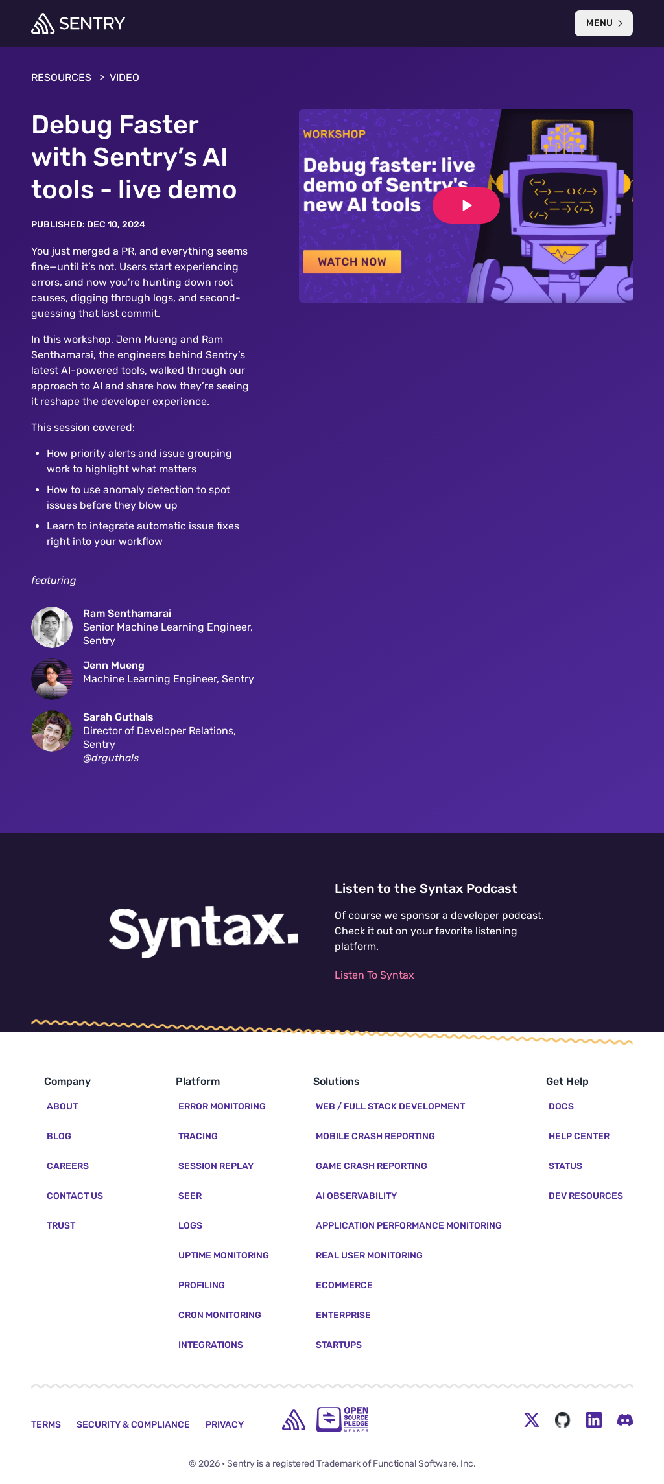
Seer (190, 1195)
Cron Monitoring (219, 1315)
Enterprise (343, 1315)
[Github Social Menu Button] (563, 1420)
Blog (59, 1136)
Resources (67, 77)
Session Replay (216, 1166)
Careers (68, 1166)
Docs (561, 1106)
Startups (339, 1345)
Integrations (210, 1345)
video (124, 77)
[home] (293, 1419)
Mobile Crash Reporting (375, 1136)
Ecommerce (344, 1285)
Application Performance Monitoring (409, 1225)
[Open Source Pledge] (342, 1419)
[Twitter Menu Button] (532, 1420)
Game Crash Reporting (371, 1166)
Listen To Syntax (374, 975)
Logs (190, 1225)
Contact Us (75, 1195)
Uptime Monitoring (223, 1255)
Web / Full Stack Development (390, 1106)
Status (565, 1166)
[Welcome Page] (78, 23)
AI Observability (356, 1195)
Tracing (198, 1136)
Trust (61, 1225)
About (62, 1106)
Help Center (579, 1136)
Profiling (201, 1285)
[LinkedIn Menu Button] (594, 1420)
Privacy (225, 1424)
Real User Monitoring (369, 1255)
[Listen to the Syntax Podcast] (203, 932)
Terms (46, 1424)
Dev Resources (586, 1195)
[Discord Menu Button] (625, 1420)
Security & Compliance (133, 1424)
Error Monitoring (222, 1106)
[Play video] (466, 205)
